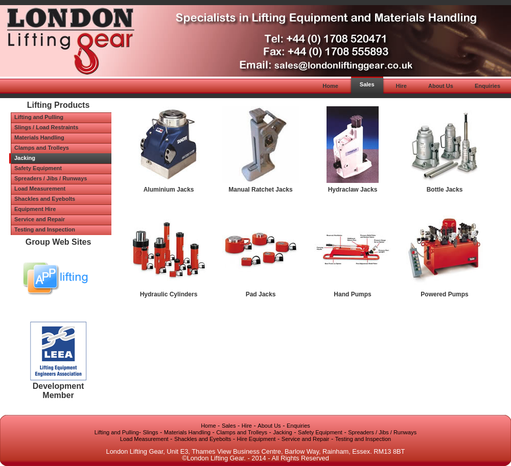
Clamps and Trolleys (241, 432)
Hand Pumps (352, 294)
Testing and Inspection (363, 439)
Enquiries (298, 426)
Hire (247, 426)
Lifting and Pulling (117, 432)
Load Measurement (144, 439)
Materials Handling (187, 432)
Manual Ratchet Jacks (260, 189)
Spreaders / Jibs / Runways (382, 432)
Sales (229, 426)
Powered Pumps (444, 294)
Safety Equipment (320, 432)
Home (208, 426)
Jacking (282, 432)
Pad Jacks (261, 294)
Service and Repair (306, 439)
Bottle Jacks (445, 189)
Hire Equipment (256, 439)
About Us (269, 426)
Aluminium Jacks (169, 189)
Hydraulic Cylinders (169, 294)
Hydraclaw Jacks (353, 189)
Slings (150, 432)
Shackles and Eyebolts (202, 439)
